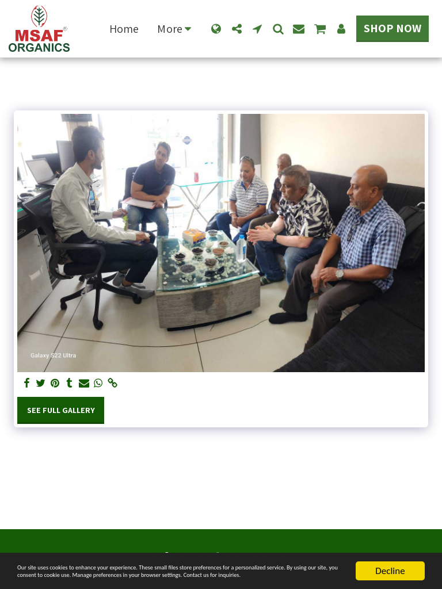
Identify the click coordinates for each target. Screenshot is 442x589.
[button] (236, 29)
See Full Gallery (61, 409)
